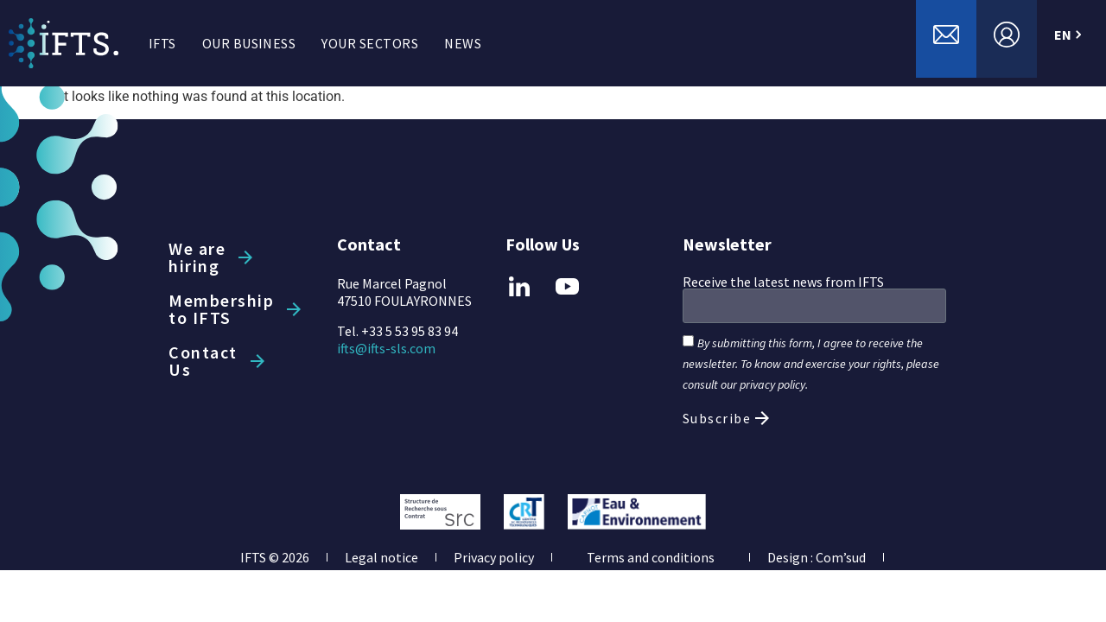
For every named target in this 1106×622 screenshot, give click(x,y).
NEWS (462, 43)
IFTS (162, 43)
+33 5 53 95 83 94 (409, 331)
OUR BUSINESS (249, 43)
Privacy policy (494, 557)
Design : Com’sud (816, 557)
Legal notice (381, 557)
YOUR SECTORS (369, 43)
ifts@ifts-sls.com (386, 348)
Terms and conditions (651, 557)
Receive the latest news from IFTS (783, 282)
